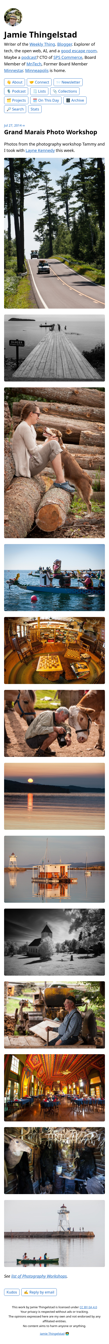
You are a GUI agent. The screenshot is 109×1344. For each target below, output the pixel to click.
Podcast (19, 91)
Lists (42, 91)
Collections (67, 91)
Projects (19, 100)
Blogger (64, 44)
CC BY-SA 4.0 (88, 1307)
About (17, 82)
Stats (35, 109)
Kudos (12, 1292)
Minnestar (13, 70)
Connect (42, 82)
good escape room (79, 50)
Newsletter (71, 82)
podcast (29, 57)
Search (18, 109)
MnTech (33, 64)
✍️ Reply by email (39, 1292)
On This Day (48, 100)
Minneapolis (37, 70)
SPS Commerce (67, 57)
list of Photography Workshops (39, 1276)
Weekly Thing (42, 44)
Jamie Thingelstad (40, 34)
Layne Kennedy (40, 150)
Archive (77, 100)
